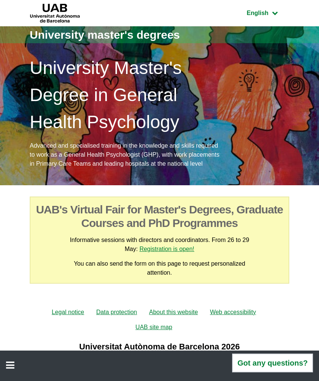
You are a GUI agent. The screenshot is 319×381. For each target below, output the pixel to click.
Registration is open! (167, 249)
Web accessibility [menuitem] (233, 312)
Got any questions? (272, 363)
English (267, 12)
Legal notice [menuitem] (68, 312)
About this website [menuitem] (173, 312)
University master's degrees (105, 35)
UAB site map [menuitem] (153, 327)
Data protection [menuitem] (116, 312)
